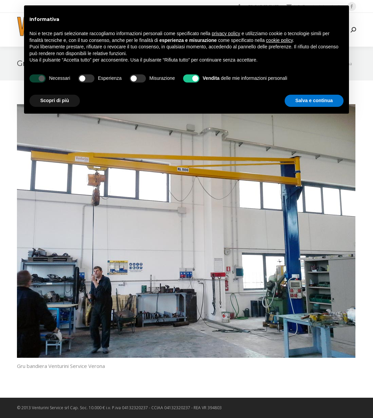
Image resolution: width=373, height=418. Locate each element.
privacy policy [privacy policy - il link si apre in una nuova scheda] (226, 33)
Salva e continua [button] (314, 100)
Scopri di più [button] (54, 100)
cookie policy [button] (279, 40)
